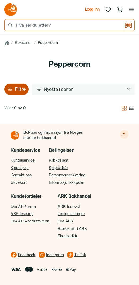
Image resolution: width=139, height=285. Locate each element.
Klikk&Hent (59, 160)
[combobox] (68, 25)
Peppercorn (48, 42)
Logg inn (92, 9)
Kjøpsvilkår (58, 167)
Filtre (16, 89)
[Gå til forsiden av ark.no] (10, 9)
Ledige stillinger (71, 213)
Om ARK (65, 221)
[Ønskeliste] (108, 9)
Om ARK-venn (23, 206)
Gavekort (19, 182)
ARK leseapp (22, 213)
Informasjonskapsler (66, 182)
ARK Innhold (69, 206)
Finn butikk (67, 236)
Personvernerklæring (67, 175)
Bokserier (23, 42)
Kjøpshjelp (20, 167)
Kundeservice (23, 160)
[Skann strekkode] (128, 25)
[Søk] (9, 25)
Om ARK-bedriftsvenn (30, 221)
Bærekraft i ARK (72, 228)
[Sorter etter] (83, 89)
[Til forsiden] (15, 135)
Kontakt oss (21, 175)
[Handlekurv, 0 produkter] (120, 9)
